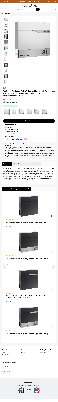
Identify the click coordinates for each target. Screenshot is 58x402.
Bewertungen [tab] (35, 164)
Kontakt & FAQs (5, 352)
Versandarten (43, 354)
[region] (29, 51)
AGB (3, 373)
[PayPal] (9, 139)
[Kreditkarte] (17, 139)
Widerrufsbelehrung (6, 366)
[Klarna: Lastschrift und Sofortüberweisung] (21, 139)
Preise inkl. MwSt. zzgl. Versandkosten (10, 102)
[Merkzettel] (45, 9)
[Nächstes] (54, 39)
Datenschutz (5, 369)
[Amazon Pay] (5, 139)
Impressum (4, 364)
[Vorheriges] (11, 39)
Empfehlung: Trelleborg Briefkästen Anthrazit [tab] (16, 189)
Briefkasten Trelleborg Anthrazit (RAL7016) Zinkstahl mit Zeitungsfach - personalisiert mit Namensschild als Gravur (27, 296)
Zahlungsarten (43, 352)
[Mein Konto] (50, 9)
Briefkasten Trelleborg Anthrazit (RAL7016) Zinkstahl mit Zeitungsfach (26, 222)
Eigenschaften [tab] (18, 164)
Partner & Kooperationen (27, 354)
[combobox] (22, 9)
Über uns (23, 352)
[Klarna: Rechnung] (25, 139)
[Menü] (3, 9)
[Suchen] (38, 9)
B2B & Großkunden (6, 354)
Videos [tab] (27, 164)
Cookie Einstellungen (7, 371)
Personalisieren (29, 120)
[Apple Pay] (13, 139)
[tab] (7, 164)
